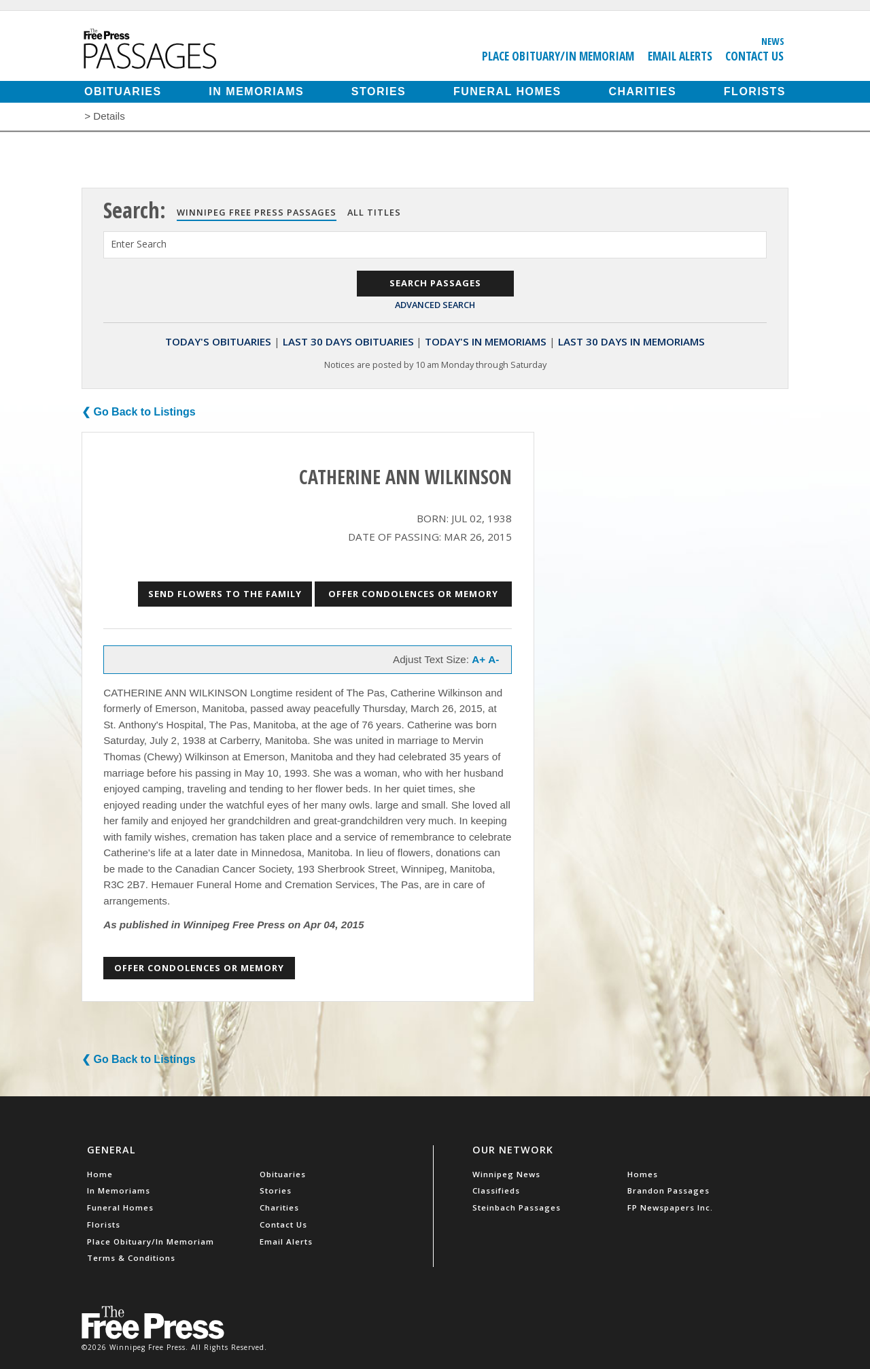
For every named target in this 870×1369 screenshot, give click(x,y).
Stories (378, 91)
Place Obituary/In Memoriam (558, 56)
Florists (755, 91)
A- (493, 659)
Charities (642, 91)
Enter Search (139, 243)
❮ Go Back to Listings (139, 412)
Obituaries (123, 91)
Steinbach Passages (516, 1207)
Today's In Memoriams (485, 341)
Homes (642, 1174)
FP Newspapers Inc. (670, 1207)
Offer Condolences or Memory (413, 594)
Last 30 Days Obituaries (348, 341)
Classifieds (496, 1190)
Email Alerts (680, 56)
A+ (478, 659)
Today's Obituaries (218, 341)
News (772, 41)
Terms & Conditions (131, 1258)
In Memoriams (256, 91)
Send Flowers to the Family (225, 594)
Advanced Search (435, 305)
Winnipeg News (506, 1174)
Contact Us (754, 56)
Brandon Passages (668, 1190)
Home (100, 1174)
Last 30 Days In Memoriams (631, 341)
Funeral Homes (507, 91)
